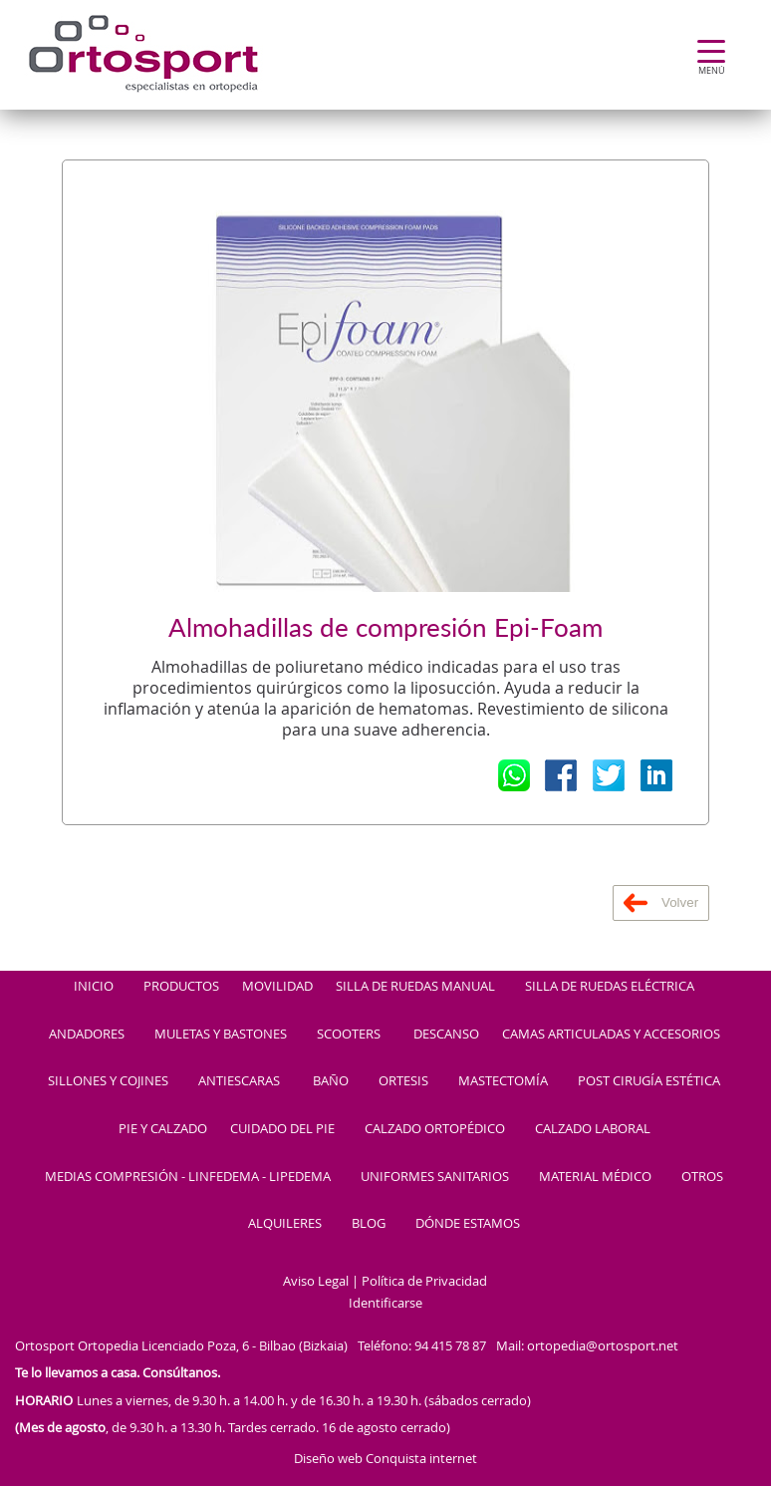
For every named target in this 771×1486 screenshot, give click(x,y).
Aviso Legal (316, 1282)
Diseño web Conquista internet (385, 1458)
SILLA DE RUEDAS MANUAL (415, 987)
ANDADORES (87, 1034)
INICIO (94, 987)
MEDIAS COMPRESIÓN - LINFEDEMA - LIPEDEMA (188, 1177)
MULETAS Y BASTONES (220, 1034)
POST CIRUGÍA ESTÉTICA (649, 1081)
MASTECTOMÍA (503, 1081)
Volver (661, 903)
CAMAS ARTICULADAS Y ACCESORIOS (611, 1034)
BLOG (369, 1224)
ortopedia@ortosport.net (602, 1345)
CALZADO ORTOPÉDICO (435, 1129)
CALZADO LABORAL (592, 1129)
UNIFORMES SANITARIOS (435, 1177)
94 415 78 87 (450, 1345)
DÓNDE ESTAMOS (467, 1224)
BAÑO (331, 1081)
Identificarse (385, 1304)
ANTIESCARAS (239, 1081)
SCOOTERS (349, 1034)
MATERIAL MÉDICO (595, 1177)
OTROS (702, 1177)
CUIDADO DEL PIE (282, 1129)
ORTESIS (403, 1081)
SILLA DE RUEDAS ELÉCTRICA (609, 987)
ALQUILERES (285, 1224)
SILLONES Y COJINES (108, 1081)
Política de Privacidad (424, 1282)
